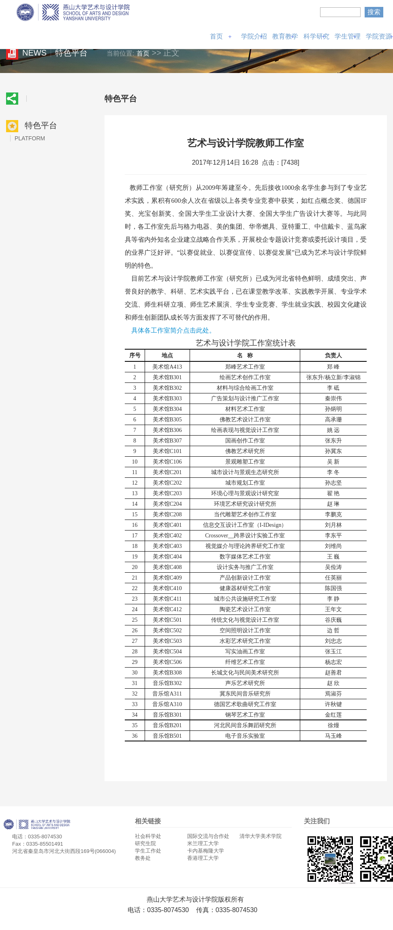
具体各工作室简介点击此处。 (173, 330)
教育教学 (285, 36)
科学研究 (316, 36)
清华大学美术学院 (260, 836)
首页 (216, 36)
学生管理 (348, 36)
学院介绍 (254, 36)
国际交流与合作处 (208, 836)
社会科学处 (148, 836)
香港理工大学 (203, 858)
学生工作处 (148, 851)
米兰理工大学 (203, 843)
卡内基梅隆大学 (205, 851)
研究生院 (145, 843)
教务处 (143, 858)
